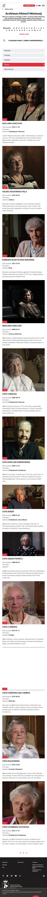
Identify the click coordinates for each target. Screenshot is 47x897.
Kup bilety (4, 861)
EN (39, 2)
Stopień (6, 61)
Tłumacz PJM (20, 859)
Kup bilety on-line (29, 2)
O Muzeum (34, 859)
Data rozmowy (8, 66)
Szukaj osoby (24, 31)
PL (37, 2)
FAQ (3, 864)
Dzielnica (7, 57)
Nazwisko (7, 47)
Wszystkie (7, 25)
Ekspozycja (4, 859)
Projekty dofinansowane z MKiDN (38, 864)
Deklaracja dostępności (37, 861)
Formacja (7, 52)
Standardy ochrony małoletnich (36, 867)
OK (36, 894)
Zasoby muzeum (9, 6)
